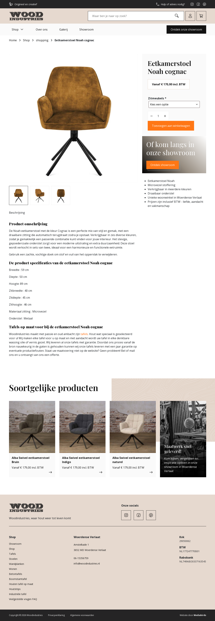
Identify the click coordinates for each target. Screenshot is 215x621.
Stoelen (13, 558)
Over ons (42, 29)
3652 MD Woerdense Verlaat (90, 550)
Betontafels (15, 574)
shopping (42, 40)
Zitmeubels (157, 98)
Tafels (12, 553)
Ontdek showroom (162, 164)
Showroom (86, 29)
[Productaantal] (158, 115)
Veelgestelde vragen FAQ (23, 599)
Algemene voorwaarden (82, 615)
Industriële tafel (17, 594)
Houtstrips (15, 589)
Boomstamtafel (18, 579)
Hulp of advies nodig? (170, 4)
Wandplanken (16, 564)
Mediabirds (200, 615)
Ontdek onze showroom (186, 29)
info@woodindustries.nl (87, 563)
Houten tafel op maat (21, 584)
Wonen (13, 569)
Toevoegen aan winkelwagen (171, 125)
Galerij (63, 29)
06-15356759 (81, 558)
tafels (84, 334)
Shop (18, 29)
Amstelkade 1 (81, 544)
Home (13, 40)
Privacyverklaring (56, 615)
